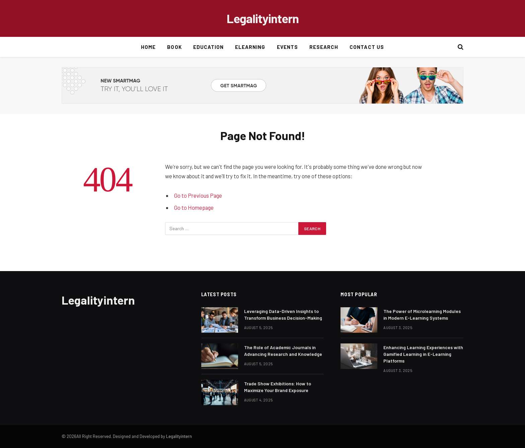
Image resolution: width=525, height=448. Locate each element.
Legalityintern (179, 436)
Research (323, 47)
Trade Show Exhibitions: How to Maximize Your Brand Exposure (277, 387)
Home (148, 47)
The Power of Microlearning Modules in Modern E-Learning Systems (422, 314)
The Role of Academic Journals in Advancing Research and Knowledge (283, 350)
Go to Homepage (194, 207)
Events (287, 47)
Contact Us (367, 47)
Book (174, 47)
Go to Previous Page (198, 195)
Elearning (250, 47)
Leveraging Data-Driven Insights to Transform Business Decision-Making (283, 314)
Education (208, 47)
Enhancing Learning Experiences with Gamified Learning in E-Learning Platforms (423, 354)
